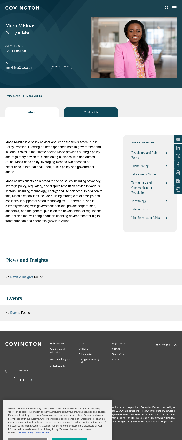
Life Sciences (140, 209)
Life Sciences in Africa (146, 217)
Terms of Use (118, 354)
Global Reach (57, 366)
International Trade (143, 174)
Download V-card (61, 67)
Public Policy (140, 166)
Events (15, 312)
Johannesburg (14, 46)
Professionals (12, 95)
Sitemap (116, 349)
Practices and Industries (57, 351)
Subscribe (23, 371)
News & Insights (21, 277)
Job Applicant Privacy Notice (89, 360)
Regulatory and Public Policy (145, 155)
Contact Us (84, 349)
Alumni (82, 343)
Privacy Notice (86, 354)
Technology (138, 201)
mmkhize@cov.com (19, 67)
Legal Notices (118, 343)
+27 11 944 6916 (17, 51)
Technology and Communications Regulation (142, 187)
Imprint (115, 359)
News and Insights (60, 359)
